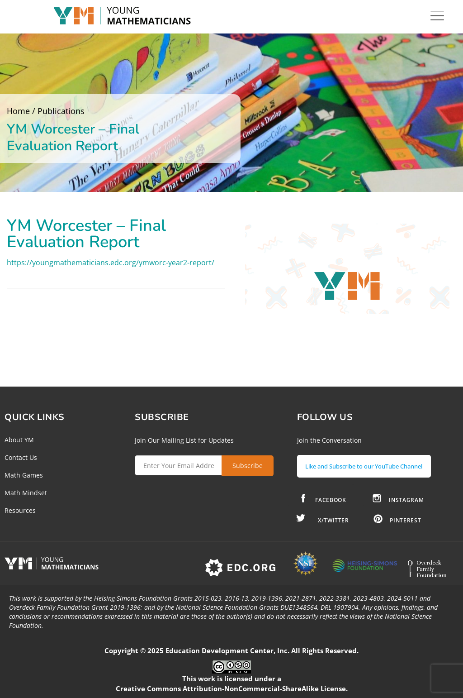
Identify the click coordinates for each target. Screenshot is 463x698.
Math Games (24, 475)
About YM (19, 439)
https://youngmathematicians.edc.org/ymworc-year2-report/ (110, 263)
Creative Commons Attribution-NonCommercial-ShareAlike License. (232, 688)
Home (18, 110)
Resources (20, 510)
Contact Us (21, 457)
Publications (61, 110)
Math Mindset (26, 492)
